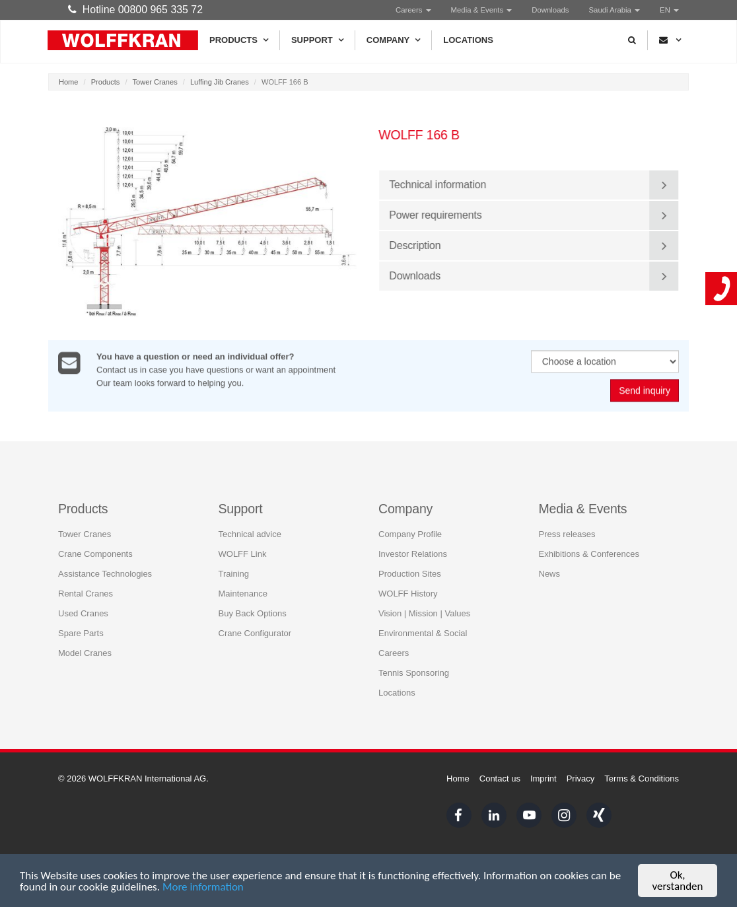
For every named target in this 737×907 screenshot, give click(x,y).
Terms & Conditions (641, 778)
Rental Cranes (85, 593)
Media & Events (481, 10)
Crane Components (95, 553)
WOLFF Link (243, 553)
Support (317, 40)
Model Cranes (85, 652)
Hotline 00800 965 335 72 (135, 9)
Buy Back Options (253, 613)
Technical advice (250, 533)
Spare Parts (81, 632)
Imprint (543, 778)
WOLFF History (408, 593)
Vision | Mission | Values (424, 613)
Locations (468, 40)
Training (234, 573)
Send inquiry (644, 391)
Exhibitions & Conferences (589, 553)
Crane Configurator (255, 632)
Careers (413, 10)
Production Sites (409, 573)
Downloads (550, 10)
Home (68, 82)
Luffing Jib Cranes (219, 82)
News (550, 573)
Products (238, 40)
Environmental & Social (422, 632)
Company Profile (410, 533)
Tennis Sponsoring (413, 672)
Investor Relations (412, 553)
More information (203, 887)
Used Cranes (83, 613)
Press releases (567, 533)
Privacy (581, 778)
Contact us (499, 778)
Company (393, 40)
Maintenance (243, 593)
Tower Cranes (155, 82)
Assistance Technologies (105, 573)
